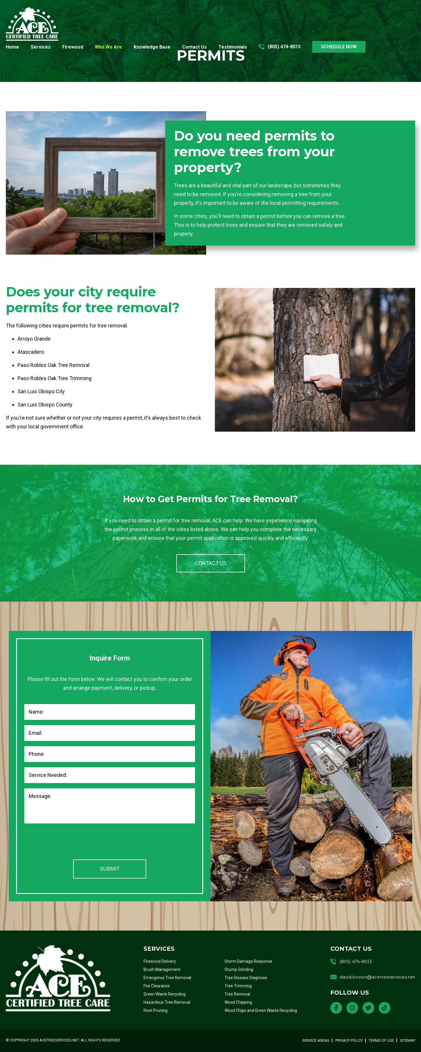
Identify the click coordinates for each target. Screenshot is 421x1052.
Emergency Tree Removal (167, 977)
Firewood (72, 47)
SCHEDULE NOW (339, 46)
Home (12, 47)
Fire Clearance (157, 986)
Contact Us (194, 47)
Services (41, 47)
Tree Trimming (238, 986)
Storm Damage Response (248, 961)
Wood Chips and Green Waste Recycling (261, 1010)
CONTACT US (210, 563)
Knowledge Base (152, 47)
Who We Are (108, 47)
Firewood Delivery (160, 961)
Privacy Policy (349, 1040)
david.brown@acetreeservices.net (377, 977)
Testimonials (232, 47)
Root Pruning (156, 1010)
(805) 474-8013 (284, 46)
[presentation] (68, 842)
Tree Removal (237, 994)
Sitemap (407, 1040)
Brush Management (162, 969)
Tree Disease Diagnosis (246, 977)
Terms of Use (381, 1040)
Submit (110, 869)
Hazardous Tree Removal (167, 1002)
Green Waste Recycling (165, 994)
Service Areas (315, 1040)
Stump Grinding (239, 969)
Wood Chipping (238, 1002)
